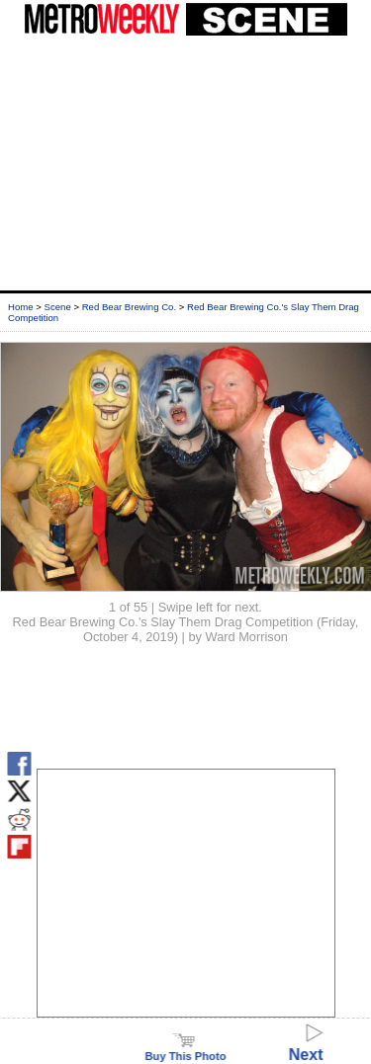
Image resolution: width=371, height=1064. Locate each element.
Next (306, 1045)
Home (21, 306)
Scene (58, 306)
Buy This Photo (185, 1050)
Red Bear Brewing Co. (129, 306)
